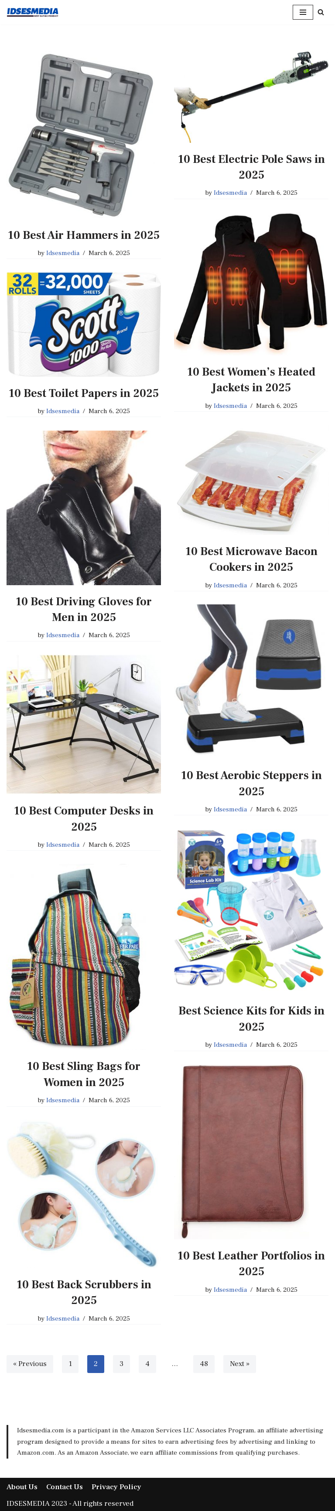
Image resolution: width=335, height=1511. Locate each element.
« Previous (30, 1364)
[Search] (321, 12)
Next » (240, 1364)
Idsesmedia (62, 252)
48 (204, 1364)
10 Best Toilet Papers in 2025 (84, 393)
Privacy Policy (116, 1487)
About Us (22, 1487)
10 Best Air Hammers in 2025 (84, 235)
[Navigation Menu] (303, 12)
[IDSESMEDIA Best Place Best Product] (33, 12)
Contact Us (64, 1487)
